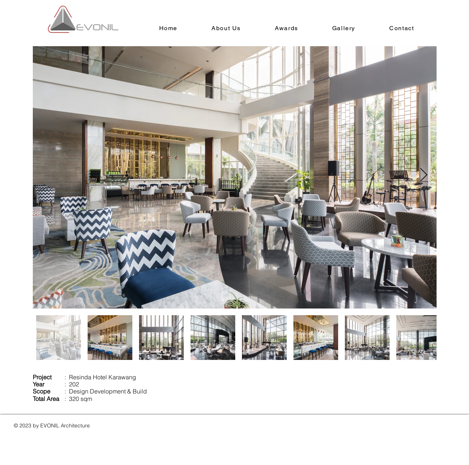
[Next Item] (423, 175)
